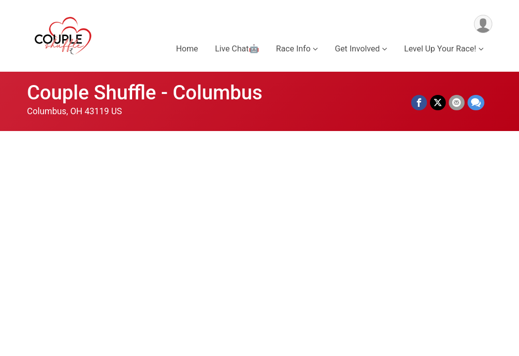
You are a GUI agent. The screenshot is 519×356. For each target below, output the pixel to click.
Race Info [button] (293, 48)
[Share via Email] (457, 103)
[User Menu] (483, 24)
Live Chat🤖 (237, 48)
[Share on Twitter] (438, 103)
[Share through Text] (476, 103)
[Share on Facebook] (419, 103)
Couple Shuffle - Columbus (145, 92)
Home (187, 48)
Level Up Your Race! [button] (440, 48)
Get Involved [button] (357, 48)
